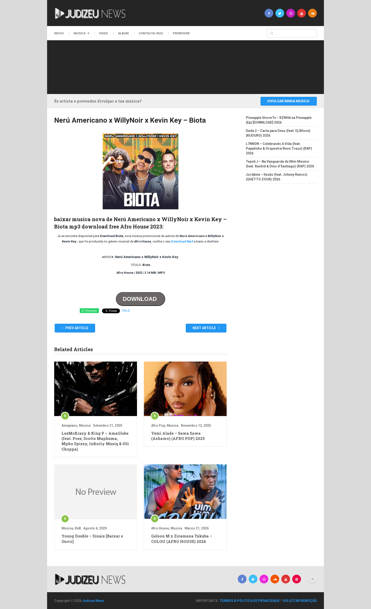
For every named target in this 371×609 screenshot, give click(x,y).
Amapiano (69, 425)
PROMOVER (181, 33)
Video (103, 33)
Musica (80, 33)
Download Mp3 (181, 241)
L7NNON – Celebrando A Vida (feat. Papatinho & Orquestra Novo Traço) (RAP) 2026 (279, 148)
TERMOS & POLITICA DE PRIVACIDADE (249, 601)
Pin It (126, 311)
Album (123, 33)
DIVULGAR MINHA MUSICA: (288, 101)
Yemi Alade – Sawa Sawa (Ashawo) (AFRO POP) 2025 (178, 436)
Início (59, 33)
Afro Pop (158, 425)
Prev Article (75, 328)
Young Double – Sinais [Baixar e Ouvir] (92, 538)
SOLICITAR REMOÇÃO (300, 601)
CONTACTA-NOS (151, 33)
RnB (78, 528)
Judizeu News (93, 601)
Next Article (206, 328)
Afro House (160, 528)
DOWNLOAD (141, 299)
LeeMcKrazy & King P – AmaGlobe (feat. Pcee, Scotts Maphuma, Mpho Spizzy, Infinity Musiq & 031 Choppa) (95, 441)
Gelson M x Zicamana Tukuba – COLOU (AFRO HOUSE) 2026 (181, 538)
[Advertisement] (184, 66)
